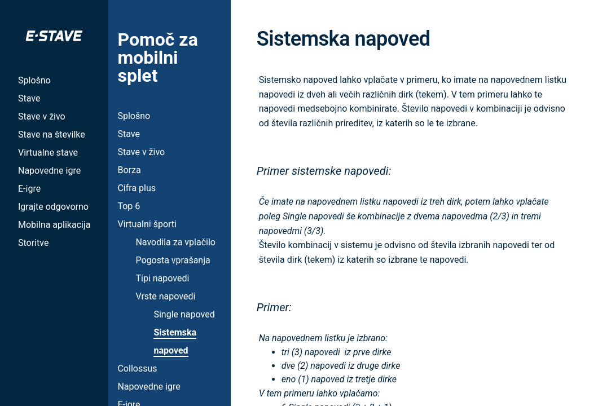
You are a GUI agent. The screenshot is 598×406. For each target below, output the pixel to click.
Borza (128, 170)
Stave (29, 98)
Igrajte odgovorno (53, 206)
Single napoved (183, 314)
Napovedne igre (49, 170)
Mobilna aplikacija (54, 224)
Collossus (137, 368)
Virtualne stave (48, 152)
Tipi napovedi (162, 278)
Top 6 (128, 206)
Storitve (33, 242)
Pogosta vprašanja (172, 260)
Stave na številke (51, 134)
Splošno (34, 80)
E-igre (29, 188)
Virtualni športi (147, 224)
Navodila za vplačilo (175, 242)
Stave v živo (41, 116)
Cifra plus (136, 188)
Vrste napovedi (165, 296)
